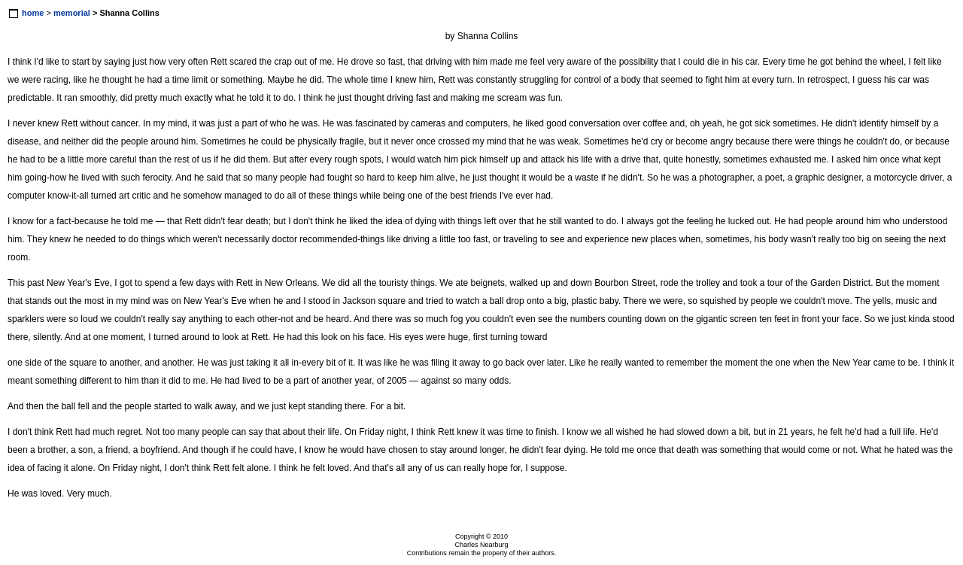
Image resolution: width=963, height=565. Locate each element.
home (33, 12)
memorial (71, 12)
